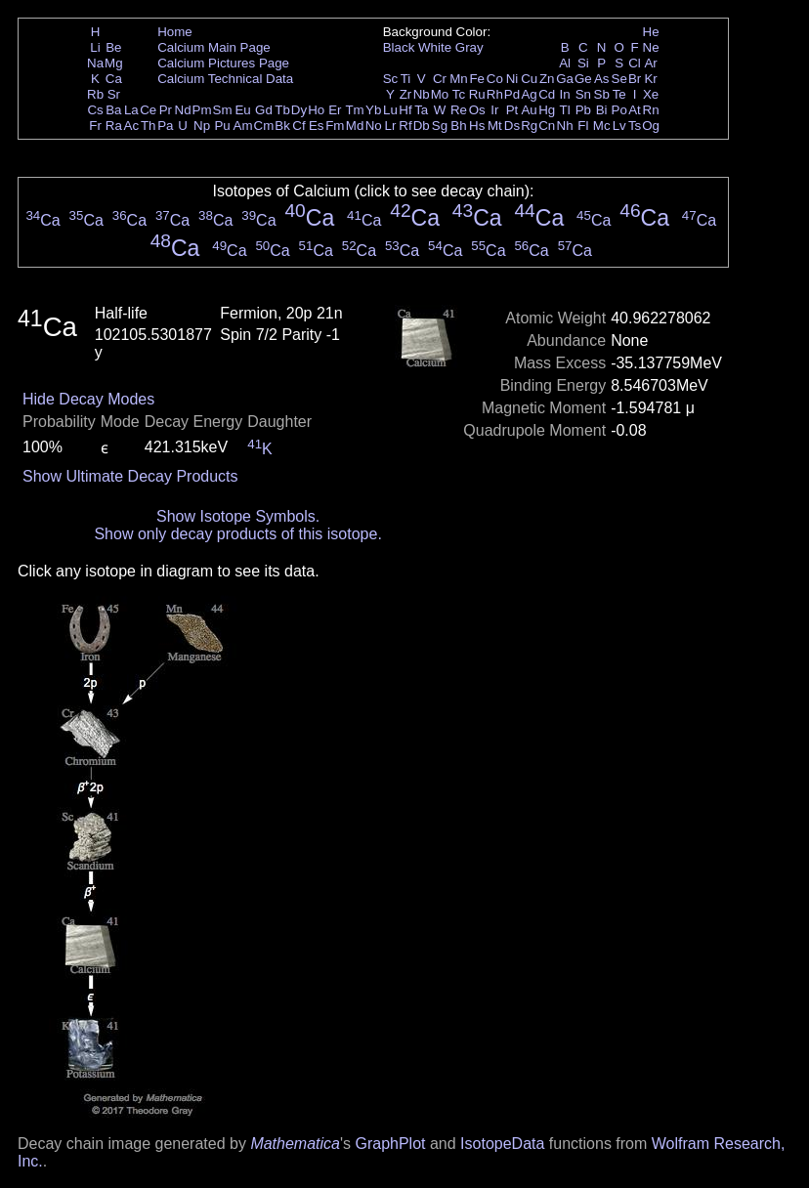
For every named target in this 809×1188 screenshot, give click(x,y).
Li (95, 47)
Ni (512, 78)
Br (634, 78)
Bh (458, 125)
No (373, 125)
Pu (222, 125)
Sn (583, 94)
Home (174, 31)
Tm (354, 110)
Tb (282, 110)
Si (583, 63)
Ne (651, 47)
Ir (494, 110)
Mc (602, 125)
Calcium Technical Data (225, 78)
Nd (183, 110)
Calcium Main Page (214, 47)
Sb (602, 94)
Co (495, 78)
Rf (405, 125)
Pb (583, 110)
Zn (547, 78)
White (434, 47)
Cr (440, 78)
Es (316, 125)
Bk (282, 125)
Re (458, 110)
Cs (95, 110)
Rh (495, 94)
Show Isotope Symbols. (237, 516)
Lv (619, 125)
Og (651, 125)
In (565, 94)
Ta (421, 110)
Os (477, 110)
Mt (495, 125)
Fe (477, 78)
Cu (529, 78)
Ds (512, 125)
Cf (298, 125)
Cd (546, 94)
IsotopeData (502, 1143)
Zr (406, 94)
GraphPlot (390, 1143)
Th (148, 125)
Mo (440, 94)
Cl (634, 63)
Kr (650, 78)
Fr (95, 125)
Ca (114, 78)
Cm (264, 125)
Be (113, 47)
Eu (242, 110)
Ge (583, 78)
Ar (650, 63)
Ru (477, 94)
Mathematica (295, 1143)
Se (619, 78)
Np (201, 125)
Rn (651, 110)
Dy (299, 110)
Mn (458, 78)
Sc (391, 78)
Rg (529, 125)
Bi (602, 110)
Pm (202, 110)
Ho (316, 110)
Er (334, 110)
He (651, 31)
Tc (458, 94)
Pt (512, 110)
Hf (405, 110)
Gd (264, 110)
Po (619, 110)
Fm (334, 125)
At (634, 110)
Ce (148, 110)
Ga (565, 78)
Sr (113, 94)
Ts (634, 125)
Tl (565, 110)
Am (243, 125)
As (602, 78)
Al (565, 63)
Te (619, 94)
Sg (439, 125)
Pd (512, 94)
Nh (565, 125)
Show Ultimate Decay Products (130, 476)
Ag (528, 94)
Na (95, 63)
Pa (165, 125)
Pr (165, 110)
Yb (373, 110)
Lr (391, 125)
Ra (114, 125)
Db (421, 125)
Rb (95, 94)
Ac (132, 125)
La (131, 110)
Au (528, 110)
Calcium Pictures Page (223, 63)
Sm (223, 110)
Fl (582, 125)
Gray (469, 47)
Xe (651, 94)
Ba (113, 110)
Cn (546, 125)
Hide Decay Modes (88, 399)
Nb (421, 94)
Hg (546, 110)
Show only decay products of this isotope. (237, 534)
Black (399, 47)
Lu (390, 110)
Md (355, 125)
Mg (114, 63)
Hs (477, 125)
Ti (406, 78)
